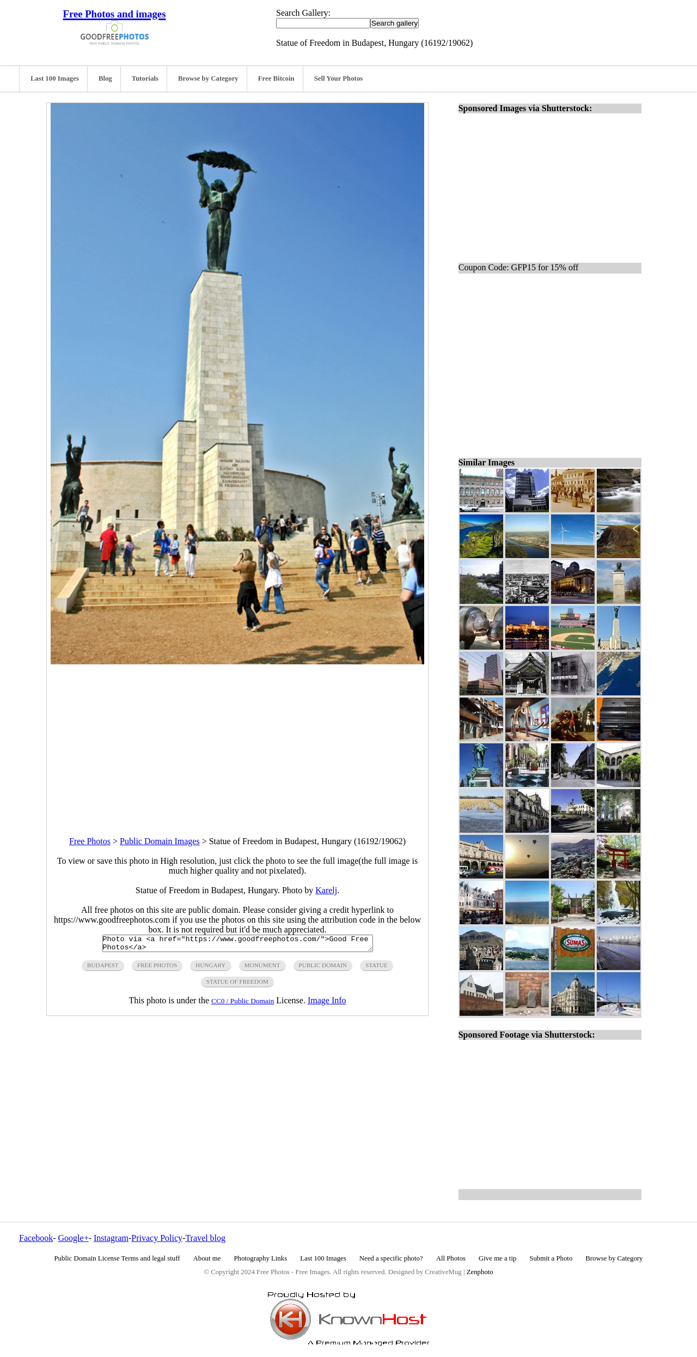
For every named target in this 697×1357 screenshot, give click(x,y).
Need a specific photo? (391, 1258)
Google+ (73, 1238)
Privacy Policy (156, 1238)
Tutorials (145, 78)
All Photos (451, 1258)
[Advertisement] (237, 740)
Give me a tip (497, 1258)
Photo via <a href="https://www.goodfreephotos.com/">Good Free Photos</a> (237, 945)
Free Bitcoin (276, 78)
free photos (157, 968)
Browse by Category (208, 78)
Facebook (36, 1238)
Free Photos (90, 841)
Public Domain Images (160, 841)
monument (262, 968)
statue (376, 968)
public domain (323, 968)
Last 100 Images (54, 78)
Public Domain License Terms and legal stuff (117, 1258)
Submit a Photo (550, 1258)
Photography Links (260, 1258)
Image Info (327, 1003)
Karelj (326, 890)
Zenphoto (480, 1272)
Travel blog (205, 1238)
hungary (210, 968)
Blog (105, 78)
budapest (103, 968)
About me (207, 1258)
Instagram (111, 1238)
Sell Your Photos (338, 78)
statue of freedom (237, 985)
